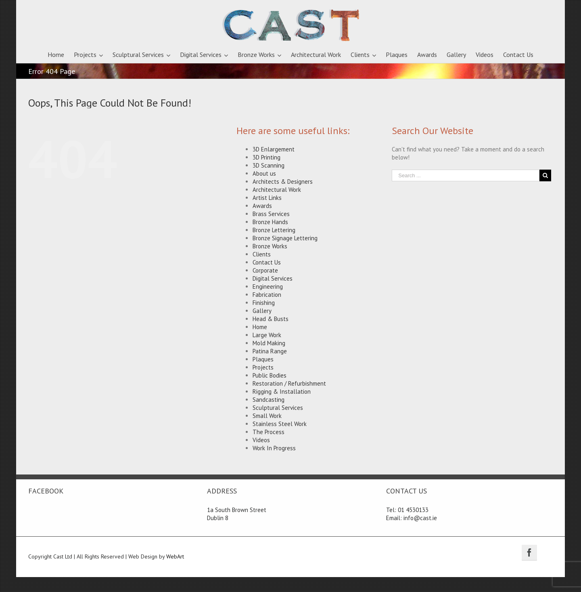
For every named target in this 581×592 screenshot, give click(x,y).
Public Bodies (269, 375)
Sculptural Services (278, 407)
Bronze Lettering (274, 230)
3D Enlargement (274, 149)
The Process (268, 432)
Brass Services (271, 214)
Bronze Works (270, 246)
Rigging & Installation (282, 391)
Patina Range (270, 351)
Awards (262, 206)
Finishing (264, 302)
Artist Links (267, 198)
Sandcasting (268, 399)
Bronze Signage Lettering (285, 238)
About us (264, 173)
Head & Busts (270, 319)
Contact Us (267, 262)
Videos (261, 440)
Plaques (263, 359)
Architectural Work (277, 189)
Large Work (267, 335)
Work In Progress (274, 448)
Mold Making (269, 343)
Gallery (262, 311)
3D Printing (266, 157)
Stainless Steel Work (280, 424)
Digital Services (273, 278)
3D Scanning (268, 165)
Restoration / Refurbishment (289, 383)
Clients (262, 254)
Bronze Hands (270, 222)
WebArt (175, 556)
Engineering (268, 286)
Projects (263, 367)
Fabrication (267, 294)
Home (260, 327)
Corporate (265, 270)
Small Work (267, 416)
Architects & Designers (283, 181)
